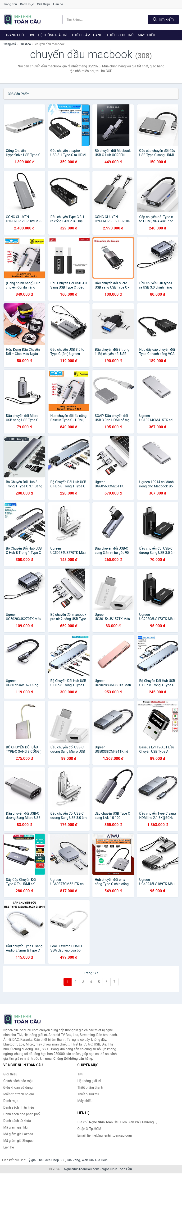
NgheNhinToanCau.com (81, 1169)
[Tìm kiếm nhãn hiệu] (105, 19)
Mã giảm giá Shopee (18, 1141)
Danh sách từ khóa (17, 1121)
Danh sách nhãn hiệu (18, 1107)
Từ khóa (25, 44)
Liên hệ (58, 4)
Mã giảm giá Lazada (18, 1134)
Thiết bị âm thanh (87, 35)
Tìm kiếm (163, 19)
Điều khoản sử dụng (18, 1087)
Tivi (31, 35)
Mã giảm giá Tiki (15, 1127)
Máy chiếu (146, 35)
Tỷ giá (31, 1160)
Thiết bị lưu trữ (120, 35)
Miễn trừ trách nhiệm (18, 1094)
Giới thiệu (43, 4)
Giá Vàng (73, 1160)
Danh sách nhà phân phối (22, 1114)
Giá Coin (101, 1160)
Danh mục (27, 4)
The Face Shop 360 (51, 1160)
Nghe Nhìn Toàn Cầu (117, 1169)
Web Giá (88, 1160)
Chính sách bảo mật (18, 1081)
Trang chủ (10, 4)
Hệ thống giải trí (52, 35)
